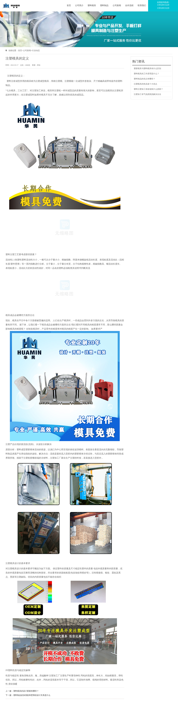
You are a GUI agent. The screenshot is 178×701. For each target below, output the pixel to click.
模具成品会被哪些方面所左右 (20, 315)
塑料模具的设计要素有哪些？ (26, 691)
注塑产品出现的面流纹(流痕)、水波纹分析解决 (29, 444)
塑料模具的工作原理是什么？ (146, 74)
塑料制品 (104, 5)
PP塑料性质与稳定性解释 (18, 670)
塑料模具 (92, 5)
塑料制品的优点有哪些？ (144, 79)
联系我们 (142, 5)
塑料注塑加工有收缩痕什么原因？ (148, 89)
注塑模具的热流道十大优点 (145, 84)
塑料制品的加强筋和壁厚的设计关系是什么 (31, 695)
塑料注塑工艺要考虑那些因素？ (21, 254)
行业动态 (36, 50)
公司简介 (79, 5)
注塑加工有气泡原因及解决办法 (147, 94)
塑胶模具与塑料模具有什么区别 (147, 68)
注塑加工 (36, 90)
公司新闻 (117, 5)
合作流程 (129, 5)
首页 (69, 5)
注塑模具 (11, 76)
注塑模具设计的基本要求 (18, 563)
